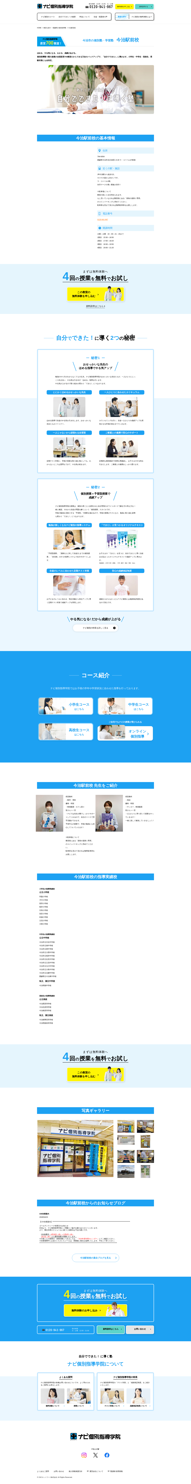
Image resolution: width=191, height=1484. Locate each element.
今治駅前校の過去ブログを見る (95, 1258)
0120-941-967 (102, 220)
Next (112, 1149)
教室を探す (47, 28)
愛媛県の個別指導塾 (59, 28)
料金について (85, 17)
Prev (39, 1149)
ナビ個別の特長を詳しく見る (95, 628)
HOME (39, 28)
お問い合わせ (140, 1329)
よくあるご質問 (43, 1471)
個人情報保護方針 (75, 1471)
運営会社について (96, 1471)
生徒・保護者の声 (100, 17)
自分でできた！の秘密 (67, 17)
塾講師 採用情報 (116, 1471)
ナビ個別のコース (48, 17)
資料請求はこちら (95, 306)
